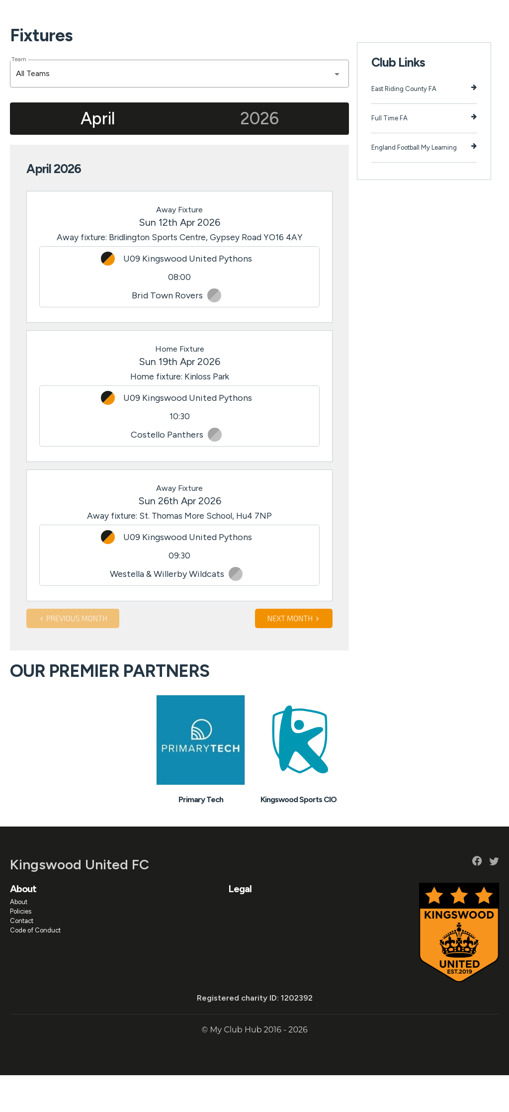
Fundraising (351, 15)
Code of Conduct (35, 967)
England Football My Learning (424, 184)
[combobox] (179, 110)
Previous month (72, 654)
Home (80, 15)
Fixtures (259, 15)
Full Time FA (424, 154)
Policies (20, 948)
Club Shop (432, 15)
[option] (201, 787)
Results (289, 15)
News (159, 15)
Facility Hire (392, 15)
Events (185, 15)
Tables (317, 15)
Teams (133, 15)
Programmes (221, 15)
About (106, 15)
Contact (21, 957)
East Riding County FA (424, 125)
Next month (294, 654)
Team (18, 96)
